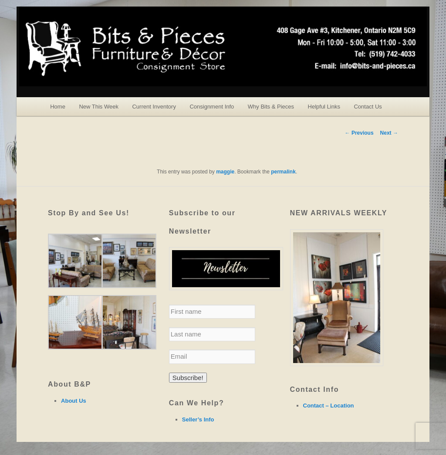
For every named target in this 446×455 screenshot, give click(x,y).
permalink (283, 172)
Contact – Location (328, 405)
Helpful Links (324, 106)
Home (57, 106)
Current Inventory (154, 106)
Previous (359, 133)
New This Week (98, 106)
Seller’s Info (198, 419)
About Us (73, 400)
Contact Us (368, 106)
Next (389, 133)
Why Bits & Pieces (271, 106)
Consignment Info (211, 106)
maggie (225, 172)
